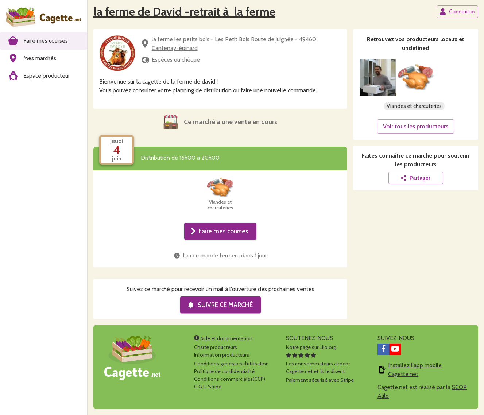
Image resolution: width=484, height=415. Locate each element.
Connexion (457, 11)
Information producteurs (221, 355)
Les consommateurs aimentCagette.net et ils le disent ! (318, 364)
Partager (415, 178)
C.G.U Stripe (207, 386)
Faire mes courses (219, 231)
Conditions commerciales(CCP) (229, 379)
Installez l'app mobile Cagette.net (415, 369)
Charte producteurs (215, 347)
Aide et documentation (223, 338)
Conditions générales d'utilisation (231, 363)
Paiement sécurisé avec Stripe (320, 380)
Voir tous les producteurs (415, 126)
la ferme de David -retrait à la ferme (184, 11)
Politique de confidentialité (224, 371)
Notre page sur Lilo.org (311, 347)
